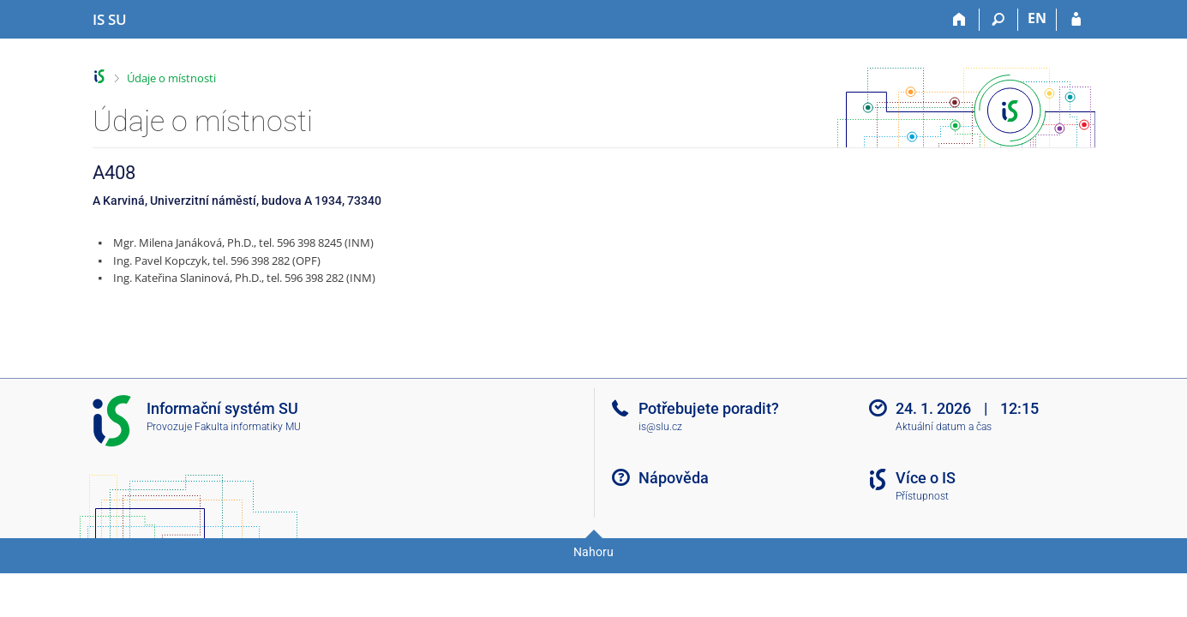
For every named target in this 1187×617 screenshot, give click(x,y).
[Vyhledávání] (999, 20)
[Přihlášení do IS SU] (1076, 20)
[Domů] (960, 20)
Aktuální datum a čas (944, 427)
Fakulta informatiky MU (248, 427)
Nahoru (593, 552)
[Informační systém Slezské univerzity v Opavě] (110, 20)
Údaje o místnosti (171, 78)
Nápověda (673, 478)
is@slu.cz (660, 427)
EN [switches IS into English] (1037, 18)
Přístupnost (922, 496)
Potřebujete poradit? (708, 408)
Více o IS (926, 478)
